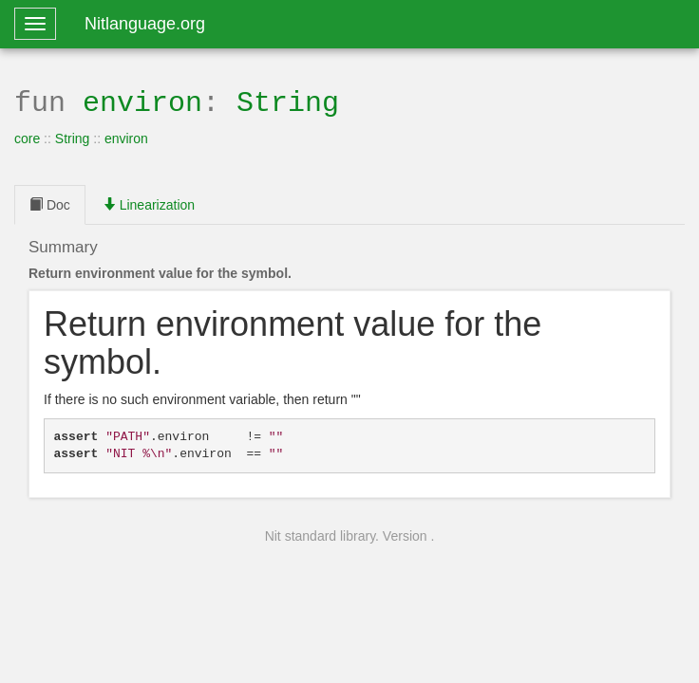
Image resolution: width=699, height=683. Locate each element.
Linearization (149, 203)
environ (142, 101)
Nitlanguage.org (145, 23)
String (287, 101)
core (27, 136)
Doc (49, 203)
